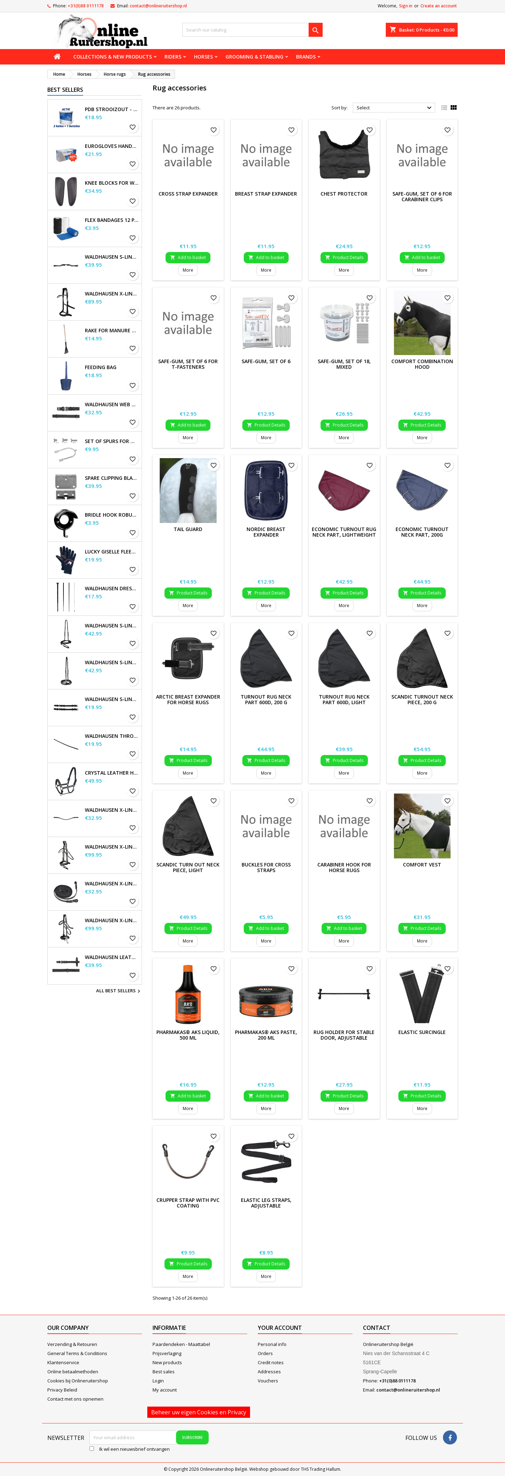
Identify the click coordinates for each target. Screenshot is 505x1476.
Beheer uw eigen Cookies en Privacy (198, 1412)
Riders (172, 56)
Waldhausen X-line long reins (112, 883)
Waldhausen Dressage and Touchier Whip (112, 588)
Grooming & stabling (254, 56)
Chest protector (344, 193)
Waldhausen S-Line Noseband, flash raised (112, 662)
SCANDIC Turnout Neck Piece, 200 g (422, 699)
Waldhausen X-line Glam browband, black (112, 810)
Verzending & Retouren (72, 1344)
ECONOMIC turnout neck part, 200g (422, 532)
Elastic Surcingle (422, 1032)
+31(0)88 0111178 (86, 6)
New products (167, 1362)
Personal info (272, 1344)
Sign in (405, 6)
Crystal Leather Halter (112, 773)
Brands (306, 56)
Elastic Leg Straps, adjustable (266, 1203)
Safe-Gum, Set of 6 (266, 361)
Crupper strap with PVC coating (188, 1203)
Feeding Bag (100, 367)
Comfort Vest (422, 864)
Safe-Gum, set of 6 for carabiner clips (422, 196)
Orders (265, 1353)
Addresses (269, 1371)
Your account (280, 1328)
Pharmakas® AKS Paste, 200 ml (266, 1035)
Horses (203, 56)
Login (158, 1381)
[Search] (252, 30)
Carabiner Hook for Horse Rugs (344, 867)
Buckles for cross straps (266, 867)
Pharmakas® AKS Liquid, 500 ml (188, 1035)
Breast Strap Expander (266, 193)
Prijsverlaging (167, 1353)
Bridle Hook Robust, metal (112, 515)
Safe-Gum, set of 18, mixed (344, 364)
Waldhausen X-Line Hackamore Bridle (112, 920)
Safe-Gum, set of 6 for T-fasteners (188, 364)
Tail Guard (188, 529)
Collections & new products (112, 56)
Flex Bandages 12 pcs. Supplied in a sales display (112, 220)
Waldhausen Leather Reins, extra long (112, 957)
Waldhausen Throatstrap (112, 736)
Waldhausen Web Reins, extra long (112, 404)
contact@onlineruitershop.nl (158, 6)
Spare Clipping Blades (112, 478)
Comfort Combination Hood (422, 364)
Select (395, 108)
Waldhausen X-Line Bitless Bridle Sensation (112, 294)
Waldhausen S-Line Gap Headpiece (112, 257)
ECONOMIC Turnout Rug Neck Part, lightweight (344, 532)
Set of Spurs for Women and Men (112, 441)
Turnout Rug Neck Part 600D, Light (344, 699)
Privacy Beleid (62, 1390)
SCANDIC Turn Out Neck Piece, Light (188, 867)
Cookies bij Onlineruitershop (77, 1381)
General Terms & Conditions (77, 1353)
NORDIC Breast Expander (266, 532)
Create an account (438, 6)
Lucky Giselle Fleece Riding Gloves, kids (112, 552)
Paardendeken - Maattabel (181, 1344)
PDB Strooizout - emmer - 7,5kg (112, 109)
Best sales (164, 1371)
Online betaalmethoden (72, 1371)
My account (165, 1390)
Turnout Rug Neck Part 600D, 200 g (266, 699)
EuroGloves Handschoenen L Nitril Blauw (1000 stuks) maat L (112, 146)
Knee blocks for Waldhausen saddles (112, 183)
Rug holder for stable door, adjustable (344, 1035)
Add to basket (188, 257)
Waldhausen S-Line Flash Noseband (112, 625)
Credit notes (271, 1362)
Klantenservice (63, 1362)
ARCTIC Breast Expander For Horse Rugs (188, 699)
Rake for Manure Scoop (112, 330)
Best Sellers (65, 90)
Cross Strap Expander (188, 193)
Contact (376, 1328)
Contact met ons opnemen (75, 1399)
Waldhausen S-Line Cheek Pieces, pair (112, 699)
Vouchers (268, 1381)
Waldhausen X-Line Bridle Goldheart (112, 847)
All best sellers (119, 991)
